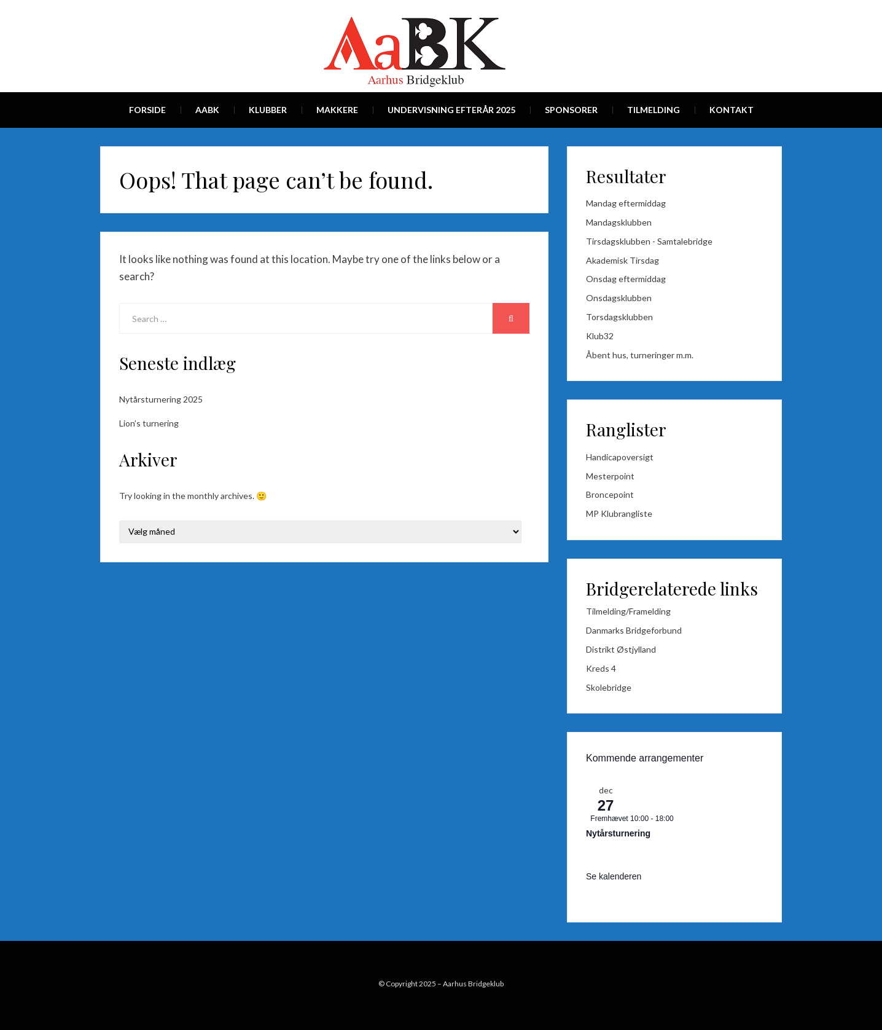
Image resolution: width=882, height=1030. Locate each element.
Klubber (268, 109)
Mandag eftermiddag (626, 203)
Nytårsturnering (618, 833)
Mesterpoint (610, 476)
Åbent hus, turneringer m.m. (639, 355)
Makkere (337, 109)
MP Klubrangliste (619, 513)
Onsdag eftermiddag (626, 278)
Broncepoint (610, 494)
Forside (147, 109)
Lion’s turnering (149, 423)
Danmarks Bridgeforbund (634, 630)
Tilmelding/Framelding (628, 611)
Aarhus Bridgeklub (473, 983)
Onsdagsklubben (619, 298)
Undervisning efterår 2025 (451, 109)
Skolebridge (608, 687)
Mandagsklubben (619, 222)
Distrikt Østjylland (621, 649)
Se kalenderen (613, 876)
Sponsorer (571, 109)
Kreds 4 (601, 668)
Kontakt (731, 109)
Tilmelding (653, 109)
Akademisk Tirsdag (622, 260)
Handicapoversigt (620, 457)
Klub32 (600, 336)
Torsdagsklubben (619, 317)
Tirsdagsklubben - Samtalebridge (649, 241)
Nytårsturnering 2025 (161, 399)
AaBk (207, 109)
